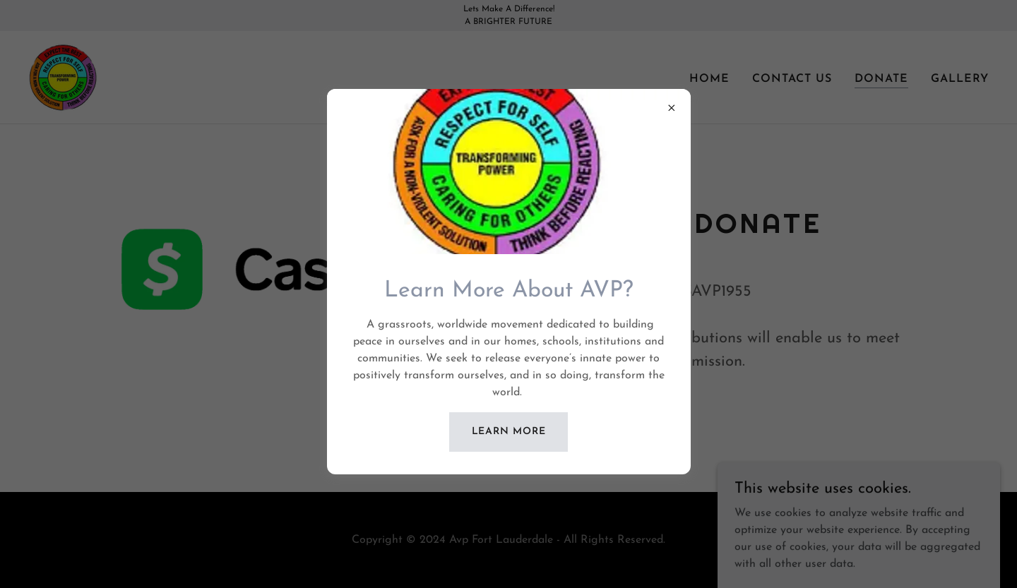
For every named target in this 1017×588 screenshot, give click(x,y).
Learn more (509, 431)
